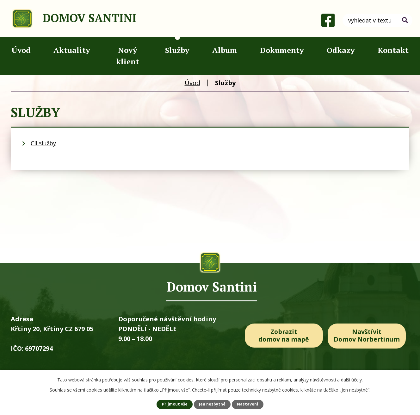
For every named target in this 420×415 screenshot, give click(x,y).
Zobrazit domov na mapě (284, 336)
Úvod (21, 50)
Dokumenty (282, 50)
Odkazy (341, 50)
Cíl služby (43, 143)
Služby (177, 50)
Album (224, 50)
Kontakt (393, 50)
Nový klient (127, 55)
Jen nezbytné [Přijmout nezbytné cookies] (212, 404)
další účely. (352, 380)
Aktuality (71, 50)
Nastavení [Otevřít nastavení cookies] (247, 404)
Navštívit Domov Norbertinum (368, 336)
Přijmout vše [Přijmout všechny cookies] (175, 404)
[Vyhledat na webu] (377, 20)
